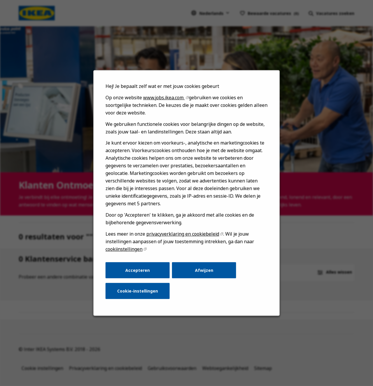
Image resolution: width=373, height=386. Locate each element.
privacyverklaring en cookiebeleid (183, 241)
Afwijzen (203, 275)
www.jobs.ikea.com (165, 109)
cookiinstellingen (126, 255)
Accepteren (139, 275)
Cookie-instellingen (139, 295)
